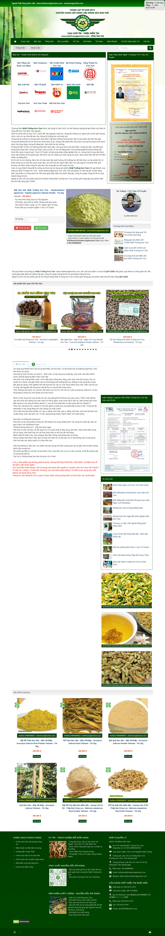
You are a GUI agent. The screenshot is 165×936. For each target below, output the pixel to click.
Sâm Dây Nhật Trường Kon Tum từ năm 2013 (129, 563)
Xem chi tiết (150, 8)
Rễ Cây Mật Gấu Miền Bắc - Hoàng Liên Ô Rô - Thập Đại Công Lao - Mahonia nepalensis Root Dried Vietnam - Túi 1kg (128, 808)
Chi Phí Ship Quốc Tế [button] (130, 41)
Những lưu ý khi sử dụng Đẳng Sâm (128, 508)
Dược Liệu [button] (25, 41)
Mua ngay (41, 228)
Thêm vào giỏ (23, 228)
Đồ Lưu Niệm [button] (63, 41)
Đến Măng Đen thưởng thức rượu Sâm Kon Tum (131, 494)
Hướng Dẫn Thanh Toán (25, 852)
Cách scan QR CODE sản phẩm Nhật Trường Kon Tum (136, 249)
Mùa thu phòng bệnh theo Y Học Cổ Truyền (131, 547)
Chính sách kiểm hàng (24, 867)
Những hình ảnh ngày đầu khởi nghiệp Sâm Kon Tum (131, 517)
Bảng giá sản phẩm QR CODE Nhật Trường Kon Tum (136, 241)
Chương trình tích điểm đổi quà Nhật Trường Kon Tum (135, 257)
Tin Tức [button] (76, 41)
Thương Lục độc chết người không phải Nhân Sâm (129, 524)
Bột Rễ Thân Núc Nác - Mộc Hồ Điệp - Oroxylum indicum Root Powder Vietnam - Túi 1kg (37, 743)
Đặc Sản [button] (37, 41)
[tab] (20, 364)
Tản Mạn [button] (99, 41)
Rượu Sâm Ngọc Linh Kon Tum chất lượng (130, 485)
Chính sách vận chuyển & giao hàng (30, 859)
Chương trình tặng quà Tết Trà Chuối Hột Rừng (135, 233)
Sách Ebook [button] (112, 41)
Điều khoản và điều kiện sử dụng (28, 848)
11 (96, 349)
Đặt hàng (37, 756)
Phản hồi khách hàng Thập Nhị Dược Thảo (131, 555)
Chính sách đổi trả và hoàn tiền (28, 855)
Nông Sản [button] (49, 41)
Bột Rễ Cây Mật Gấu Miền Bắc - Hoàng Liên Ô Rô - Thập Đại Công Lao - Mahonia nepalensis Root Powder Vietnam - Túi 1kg (82, 808)
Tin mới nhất (107, 479)
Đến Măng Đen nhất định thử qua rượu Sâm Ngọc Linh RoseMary (131, 501)
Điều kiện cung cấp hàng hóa (27, 863)
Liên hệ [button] (146, 41)
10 (93, 349)
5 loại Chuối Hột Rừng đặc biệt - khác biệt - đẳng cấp (131, 535)
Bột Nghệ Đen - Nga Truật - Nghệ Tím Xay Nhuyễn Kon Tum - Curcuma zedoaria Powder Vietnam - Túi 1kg (81, 342)
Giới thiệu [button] (87, 41)
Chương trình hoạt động (123, 226)
